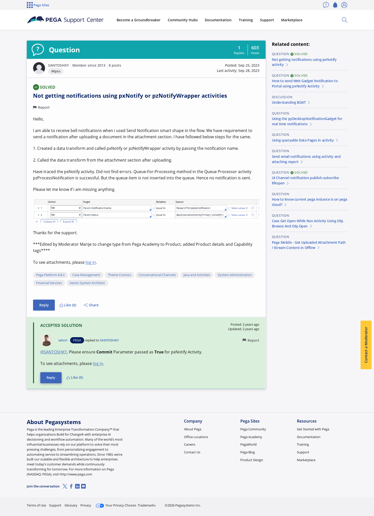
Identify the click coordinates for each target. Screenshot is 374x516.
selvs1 (63, 340)
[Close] (366, 496)
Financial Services (49, 283)
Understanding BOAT (291, 102)
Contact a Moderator (365, 345)
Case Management (86, 275)
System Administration (235, 275)
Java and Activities (196, 275)
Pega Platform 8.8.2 (50, 275)
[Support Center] (65, 20)
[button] (39, 68)
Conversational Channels (157, 275)
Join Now (308, 503)
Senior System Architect (87, 283)
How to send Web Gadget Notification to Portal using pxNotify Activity (305, 83)
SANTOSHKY (58, 65)
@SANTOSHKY (53, 352)
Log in (335, 503)
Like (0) (68, 305)
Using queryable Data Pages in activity (305, 140)
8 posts (115, 65)
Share (91, 305)
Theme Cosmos (119, 275)
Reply (44, 305)
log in (91, 262)
